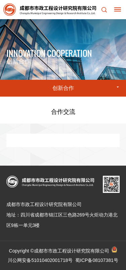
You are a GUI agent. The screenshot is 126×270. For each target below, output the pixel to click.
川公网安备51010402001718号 (40, 260)
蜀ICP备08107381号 (96, 260)
